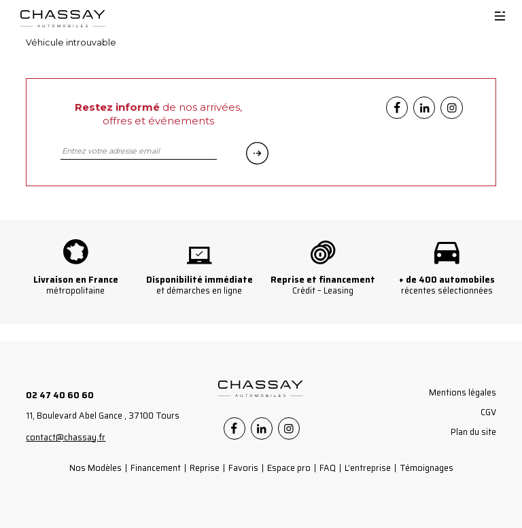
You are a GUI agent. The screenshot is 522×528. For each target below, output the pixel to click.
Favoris (243, 467)
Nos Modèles (95, 467)
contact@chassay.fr (65, 437)
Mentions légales (462, 392)
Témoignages (426, 467)
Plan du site (473, 431)
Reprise (205, 467)
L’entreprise (368, 467)
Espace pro (289, 467)
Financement (155, 467)
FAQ (327, 467)
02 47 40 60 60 (60, 395)
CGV (488, 412)
